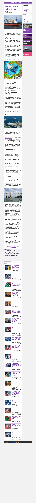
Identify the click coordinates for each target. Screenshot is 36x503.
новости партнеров (8, 261)
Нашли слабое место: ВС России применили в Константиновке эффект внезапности (16, 430)
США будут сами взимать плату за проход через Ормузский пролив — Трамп (27, 54)
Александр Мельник (18, 290)
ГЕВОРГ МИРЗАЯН (26, 21)
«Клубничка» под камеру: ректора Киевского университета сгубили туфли (16, 267)
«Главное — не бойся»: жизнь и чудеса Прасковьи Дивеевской (16, 482)
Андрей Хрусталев (19, 417)
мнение (25, 14)
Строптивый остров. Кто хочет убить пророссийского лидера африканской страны (16, 284)
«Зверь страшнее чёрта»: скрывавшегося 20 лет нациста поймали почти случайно (16, 375)
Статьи (18, 2)
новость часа (26, 5)
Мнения (22, 2)
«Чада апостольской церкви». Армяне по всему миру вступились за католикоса (16, 339)
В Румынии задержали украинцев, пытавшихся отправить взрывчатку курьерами (26, 42)
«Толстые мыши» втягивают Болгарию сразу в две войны (16, 464)
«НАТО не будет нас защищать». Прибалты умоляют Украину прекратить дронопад (15, 303)
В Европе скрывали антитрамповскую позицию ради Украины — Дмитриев (27, 9)
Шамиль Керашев (19, 317)
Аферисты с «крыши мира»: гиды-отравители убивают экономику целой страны (16, 357)
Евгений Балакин (19, 487)
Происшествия (25, 40)
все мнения (30, 21)
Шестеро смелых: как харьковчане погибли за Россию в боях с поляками (16, 320)
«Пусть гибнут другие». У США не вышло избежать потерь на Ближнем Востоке (16, 448)
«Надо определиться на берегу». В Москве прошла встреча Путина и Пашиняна (16, 490)
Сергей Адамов (19, 436)
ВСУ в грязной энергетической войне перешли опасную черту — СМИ (27, 30)
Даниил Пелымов (19, 381)
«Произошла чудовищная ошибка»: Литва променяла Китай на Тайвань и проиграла (16, 421)
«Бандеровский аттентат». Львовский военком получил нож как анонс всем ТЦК (16, 412)
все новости (25, 12)
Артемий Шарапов (19, 461)
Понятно (29, 498)
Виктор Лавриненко (18, 309)
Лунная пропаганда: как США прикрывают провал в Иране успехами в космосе (16, 384)
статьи (6, 263)
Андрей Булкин (19, 362)
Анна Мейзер (6, 11)
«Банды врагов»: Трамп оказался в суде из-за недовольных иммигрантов (16, 312)
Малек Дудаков (19, 389)
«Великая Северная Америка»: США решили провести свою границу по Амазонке (16, 393)
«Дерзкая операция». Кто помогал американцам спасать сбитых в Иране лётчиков (16, 348)
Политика (24, 51)
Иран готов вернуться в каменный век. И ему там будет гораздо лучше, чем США (27, 18)
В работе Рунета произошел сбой (9, 252)
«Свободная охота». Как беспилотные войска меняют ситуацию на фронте (16, 275)
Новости (14, 2)
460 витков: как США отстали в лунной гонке (16, 457)
